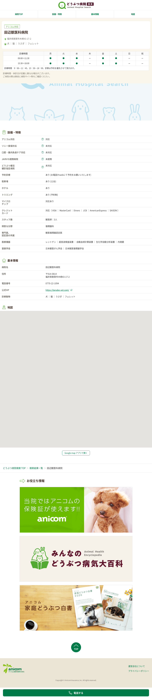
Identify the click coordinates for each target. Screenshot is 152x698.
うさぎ (21, 43)
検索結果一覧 (36, 468)
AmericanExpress (98, 210)
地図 (133, 14)
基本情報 (95, 14)
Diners (77, 210)
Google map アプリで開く (76, 452)
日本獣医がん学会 (54, 248)
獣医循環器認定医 (54, 232)
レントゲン (51, 241)
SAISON (113, 210)
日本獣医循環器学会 (74, 248)
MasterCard (65, 210)
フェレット (33, 43)
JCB (85, 210)
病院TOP (19, 14)
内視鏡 (121, 241)
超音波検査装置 (66, 241)
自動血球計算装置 (84, 241)
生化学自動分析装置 (105, 241)
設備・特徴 (57, 14)
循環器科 (50, 226)
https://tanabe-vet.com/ (57, 289)
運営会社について (136, 666)
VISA (54, 210)
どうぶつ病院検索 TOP (14, 468)
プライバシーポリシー (138, 670)
